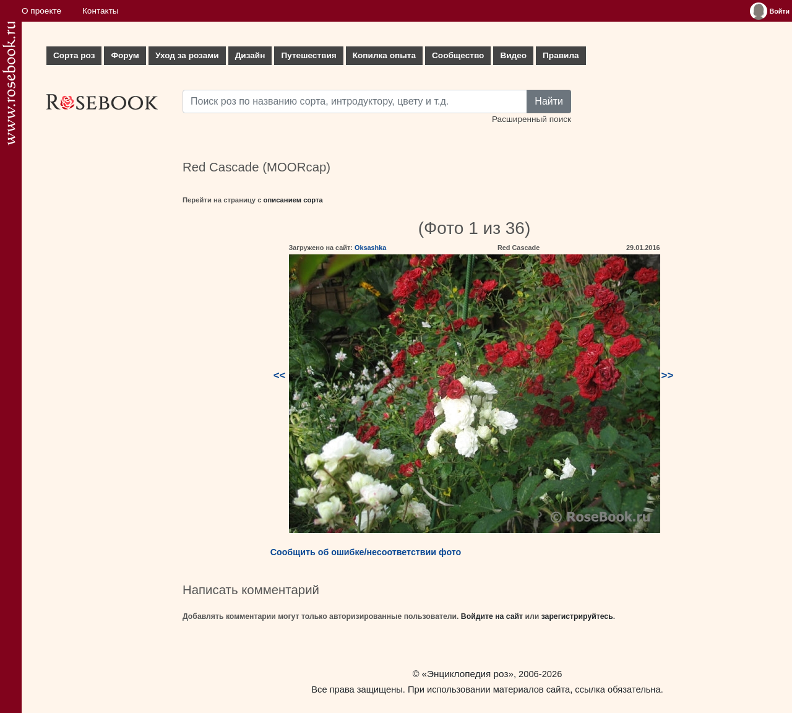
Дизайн (250, 55)
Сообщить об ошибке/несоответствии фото (366, 552)
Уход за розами (187, 55)
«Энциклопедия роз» (468, 673)
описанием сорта (293, 200)
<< (279, 375)
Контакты (100, 10)
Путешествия (308, 55)
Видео (513, 55)
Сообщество (458, 55)
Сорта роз (74, 55)
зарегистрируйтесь (577, 616)
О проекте (41, 10)
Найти (549, 101)
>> (667, 375)
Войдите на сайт (492, 616)
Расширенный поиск (531, 119)
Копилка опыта (384, 55)
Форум (125, 55)
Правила (561, 55)
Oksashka (370, 247)
